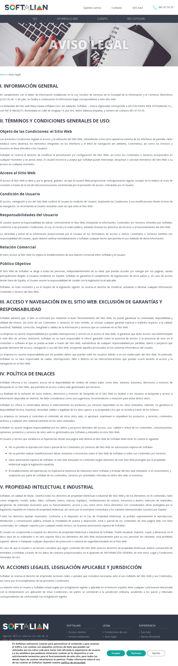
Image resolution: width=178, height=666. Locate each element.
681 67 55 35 (166, 7)
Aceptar (113, 651)
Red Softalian (136, 18)
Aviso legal (110, 636)
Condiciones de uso (116, 632)
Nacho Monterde (150, 636)
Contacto (117, 7)
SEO (35, 18)
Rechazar (134, 651)
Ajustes (156, 651)
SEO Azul (137, 7)
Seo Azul (146, 632)
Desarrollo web (67, 18)
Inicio (3, 74)
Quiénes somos (92, 7)
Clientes (102, 18)
